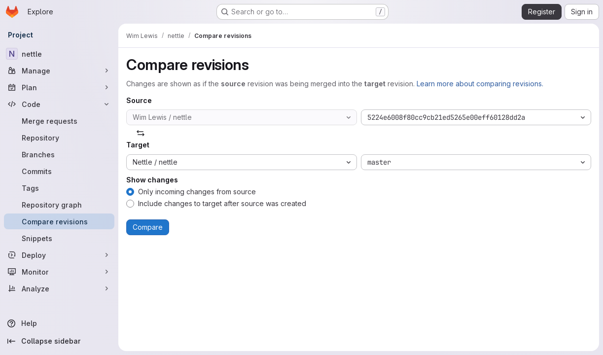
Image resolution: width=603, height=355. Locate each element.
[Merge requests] (59, 121)
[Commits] (59, 171)
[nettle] (59, 54)
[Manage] (59, 70)
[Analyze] (59, 288)
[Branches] (59, 154)
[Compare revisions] (59, 221)
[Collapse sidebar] (59, 341)
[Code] (59, 104)
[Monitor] (59, 272)
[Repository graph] (59, 205)
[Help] (59, 323)
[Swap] (140, 133)
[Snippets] (59, 238)
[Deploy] (59, 255)
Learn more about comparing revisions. (480, 83)
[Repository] (59, 137)
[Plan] (59, 87)
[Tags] (59, 188)
